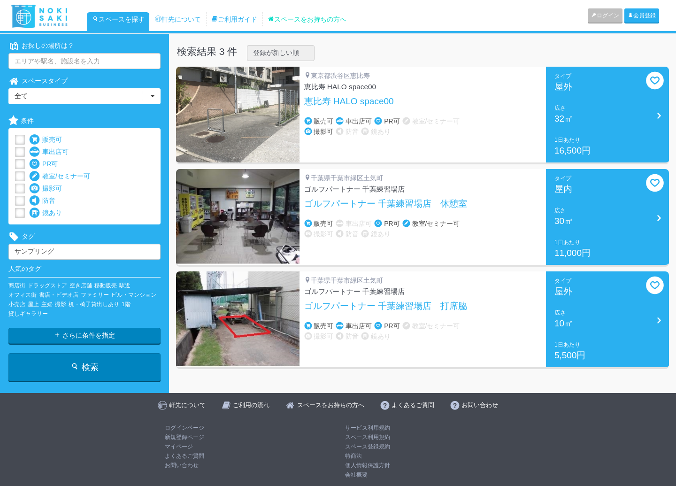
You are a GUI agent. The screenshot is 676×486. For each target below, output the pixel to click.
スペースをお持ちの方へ (307, 19)
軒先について (178, 19)
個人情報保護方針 (367, 465)
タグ (21, 236)
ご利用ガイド (234, 19)
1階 (126, 304)
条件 (21, 121)
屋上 (33, 304)
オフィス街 (22, 295)
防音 (42, 201)
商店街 (16, 285)
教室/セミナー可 (59, 176)
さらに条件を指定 (84, 335)
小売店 (16, 304)
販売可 (45, 140)
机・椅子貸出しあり (94, 304)
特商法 (353, 456)
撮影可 (45, 188)
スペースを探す (118, 19)
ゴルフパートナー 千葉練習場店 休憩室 (385, 203)
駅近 (125, 285)
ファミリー (95, 295)
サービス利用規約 (367, 427)
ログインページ (184, 427)
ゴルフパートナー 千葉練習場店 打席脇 (385, 306)
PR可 (43, 164)
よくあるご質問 (184, 456)
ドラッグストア (47, 285)
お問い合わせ (182, 465)
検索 (84, 367)
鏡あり (45, 213)
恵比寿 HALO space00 (349, 101)
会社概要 (356, 474)
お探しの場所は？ (41, 45)
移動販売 (105, 285)
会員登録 (642, 15)
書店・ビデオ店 (58, 295)
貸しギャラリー (28, 313)
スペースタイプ (38, 81)
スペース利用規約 (367, 437)
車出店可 (49, 152)
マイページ (179, 446)
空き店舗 (80, 285)
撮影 (60, 304)
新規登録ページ (184, 437)
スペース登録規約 (367, 446)
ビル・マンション (133, 295)
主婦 (47, 304)
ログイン (605, 15)
